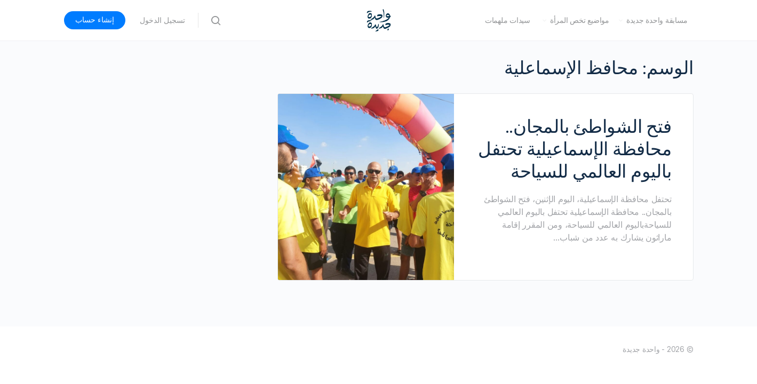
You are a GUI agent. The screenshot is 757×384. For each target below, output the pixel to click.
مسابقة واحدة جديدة (657, 20)
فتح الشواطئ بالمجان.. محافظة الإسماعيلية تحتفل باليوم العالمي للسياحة (574, 149)
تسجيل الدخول (162, 20)
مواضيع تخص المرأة (579, 20)
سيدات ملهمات (507, 20)
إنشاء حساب (94, 19)
